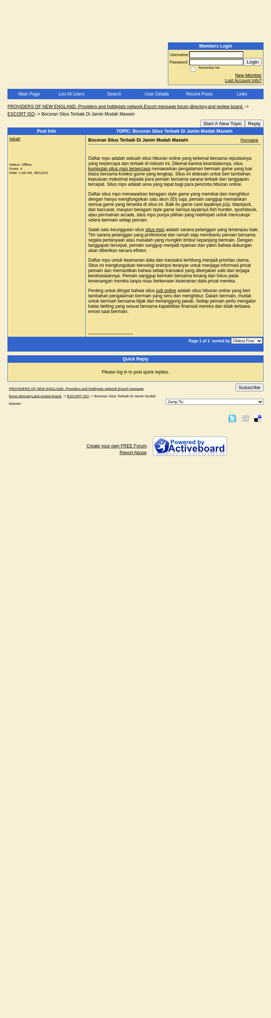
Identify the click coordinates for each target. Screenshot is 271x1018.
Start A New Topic (222, 123)
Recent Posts (199, 94)
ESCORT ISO (21, 114)
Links (242, 94)
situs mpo (154, 229)
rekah (14, 139)
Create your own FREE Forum (117, 446)
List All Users (72, 94)
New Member (248, 75)
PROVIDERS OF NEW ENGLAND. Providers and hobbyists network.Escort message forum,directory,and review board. (125, 106)
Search (114, 94)
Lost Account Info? (243, 80)
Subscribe (250, 387)
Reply (254, 123)
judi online (166, 290)
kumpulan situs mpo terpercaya (119, 168)
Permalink (249, 140)
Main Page (28, 94)
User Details (156, 94)
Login (252, 62)
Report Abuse (133, 452)
